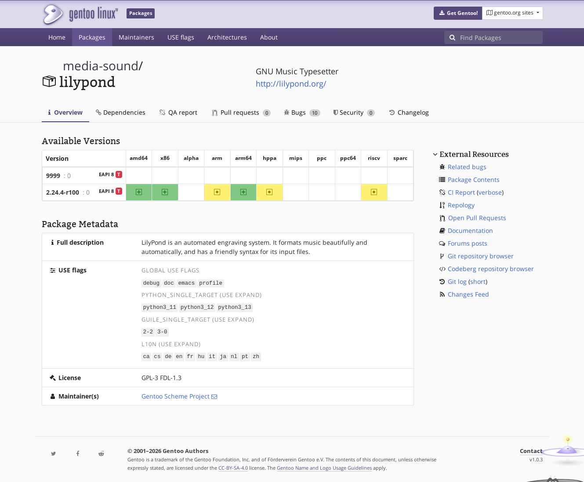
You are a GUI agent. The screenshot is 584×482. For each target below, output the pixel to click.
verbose (490, 192)
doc (169, 282)
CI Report (461, 192)
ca (146, 355)
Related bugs (467, 167)
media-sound (100, 66)
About (269, 37)
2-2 (148, 331)
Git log (457, 281)
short (478, 281)
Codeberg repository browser (491, 269)
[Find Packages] (501, 37)
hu (201, 355)
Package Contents (474, 179)
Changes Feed (468, 294)
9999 (53, 175)
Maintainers (136, 37)
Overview (65, 112)
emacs (186, 282)
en (179, 355)
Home (56, 37)
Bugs (302, 112)
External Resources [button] (474, 154)
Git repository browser (481, 256)
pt (245, 355)
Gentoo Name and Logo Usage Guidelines (324, 466)
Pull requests (241, 112)
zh (256, 355)
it (212, 355)
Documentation (470, 230)
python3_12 (197, 307)
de (168, 355)
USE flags (180, 37)
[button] (458, 13)
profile (210, 282)
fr (190, 355)
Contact (531, 449)
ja (223, 355)
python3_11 (159, 307)
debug (151, 282)
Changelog (408, 112)
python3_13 (234, 307)
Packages (92, 37)
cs (157, 355)
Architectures (227, 37)
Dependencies (120, 112)
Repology (461, 205)
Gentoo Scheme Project (175, 394)
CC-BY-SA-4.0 (233, 466)
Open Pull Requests (477, 218)
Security (354, 112)
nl (234, 355)
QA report (178, 112)
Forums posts (467, 243)
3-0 (162, 331)
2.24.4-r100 (62, 192)
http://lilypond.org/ (291, 83)
